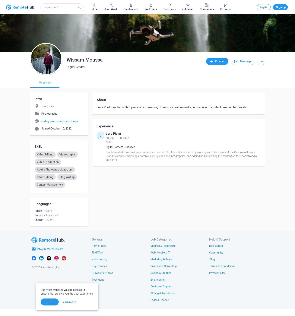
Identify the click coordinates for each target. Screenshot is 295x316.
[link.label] (216, 252)
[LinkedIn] (41, 265)
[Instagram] (56, 265)
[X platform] (49, 265)
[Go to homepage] (48, 247)
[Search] (79, 7)
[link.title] (99, 252)
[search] (62, 7)
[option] (45, 155)
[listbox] (59, 173)
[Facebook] (34, 265)
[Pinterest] (64, 265)
